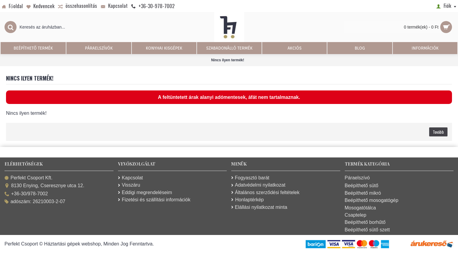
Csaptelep (355, 215)
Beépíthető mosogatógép (372, 200)
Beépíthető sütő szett (367, 229)
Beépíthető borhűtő (365, 222)
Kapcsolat (130, 177)
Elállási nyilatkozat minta (259, 207)
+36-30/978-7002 (26, 194)
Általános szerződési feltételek (265, 192)
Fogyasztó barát (250, 177)
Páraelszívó (357, 177)
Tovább (438, 132)
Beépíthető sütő (361, 185)
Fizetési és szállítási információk (154, 199)
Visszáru (129, 184)
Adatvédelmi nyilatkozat (258, 184)
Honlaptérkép (247, 199)
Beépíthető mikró (363, 193)
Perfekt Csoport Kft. (29, 178)
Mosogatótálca (360, 207)
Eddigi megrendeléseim (145, 192)
